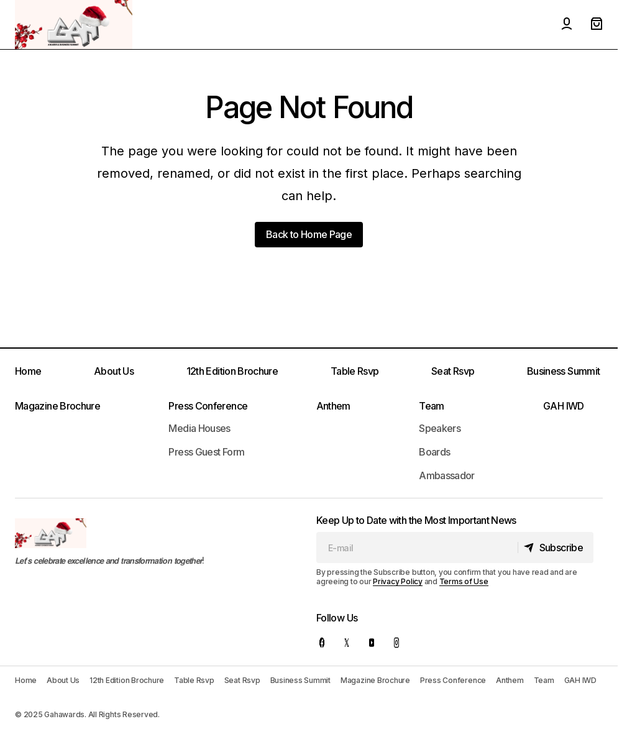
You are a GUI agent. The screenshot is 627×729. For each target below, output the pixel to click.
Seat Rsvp (452, 371)
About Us (114, 371)
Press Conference (207, 406)
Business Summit (563, 371)
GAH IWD (563, 406)
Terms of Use (463, 581)
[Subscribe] (554, 547)
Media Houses (199, 428)
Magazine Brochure (57, 406)
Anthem (333, 406)
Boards (434, 452)
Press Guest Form (206, 452)
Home (28, 371)
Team (431, 406)
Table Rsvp (355, 371)
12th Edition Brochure (232, 371)
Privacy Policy (398, 581)
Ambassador (447, 475)
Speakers (439, 428)
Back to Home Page (309, 234)
